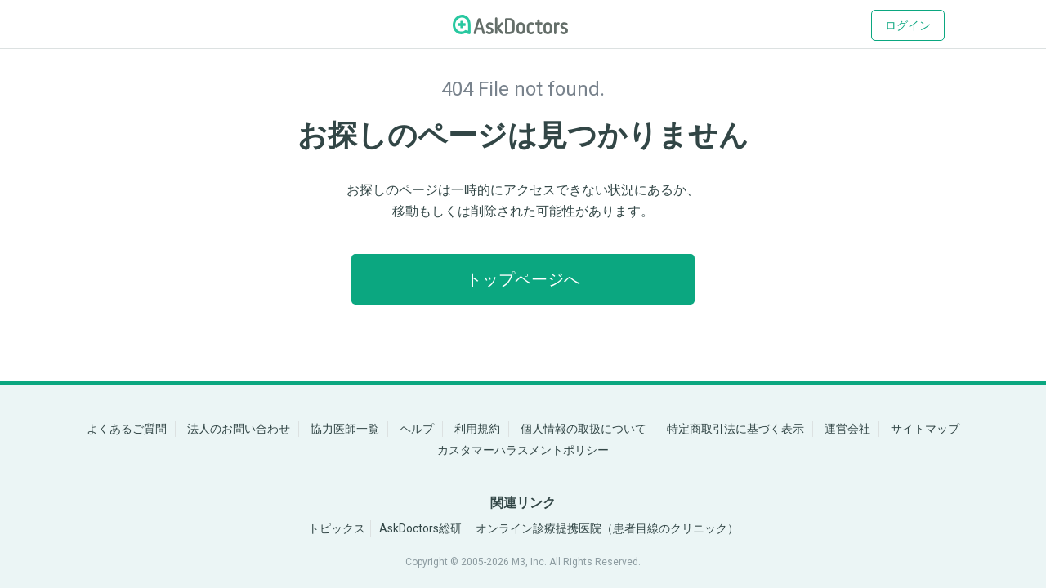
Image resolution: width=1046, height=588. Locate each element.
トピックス (336, 528)
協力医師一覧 (345, 428)
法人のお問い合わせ (238, 428)
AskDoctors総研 (420, 528)
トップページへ (523, 279)
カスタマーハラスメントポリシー (523, 450)
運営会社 (847, 428)
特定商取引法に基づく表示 (735, 428)
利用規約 (477, 428)
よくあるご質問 (127, 428)
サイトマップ (925, 428)
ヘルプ (417, 428)
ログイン (908, 25)
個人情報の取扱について (583, 428)
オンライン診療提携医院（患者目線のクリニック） (607, 528)
